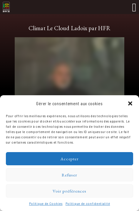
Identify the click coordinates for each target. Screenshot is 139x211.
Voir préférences (69, 191)
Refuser (69, 175)
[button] (130, 103)
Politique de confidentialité (88, 203)
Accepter (70, 158)
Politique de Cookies (46, 203)
